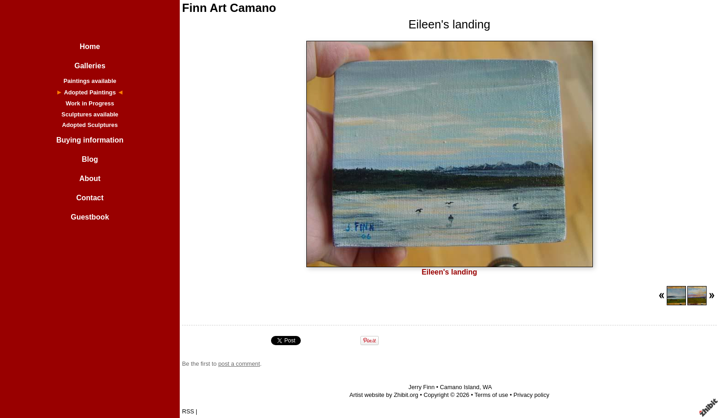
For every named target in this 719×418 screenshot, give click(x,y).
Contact (90, 198)
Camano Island (459, 387)
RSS (188, 411)
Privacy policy (531, 394)
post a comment (239, 363)
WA (487, 387)
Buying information (90, 140)
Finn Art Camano (229, 7)
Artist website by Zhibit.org (383, 394)
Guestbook (90, 217)
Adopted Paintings (90, 92)
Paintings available (89, 80)
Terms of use (491, 394)
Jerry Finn (422, 387)
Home (90, 46)
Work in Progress (90, 103)
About (89, 178)
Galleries (89, 66)
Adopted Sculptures (90, 124)
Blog (90, 159)
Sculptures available (89, 114)
